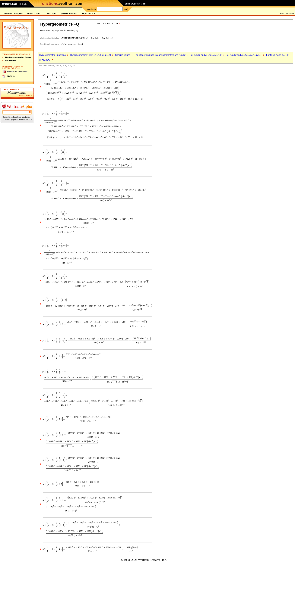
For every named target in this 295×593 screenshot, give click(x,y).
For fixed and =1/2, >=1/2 (205, 55)
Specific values (122, 55)
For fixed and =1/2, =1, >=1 (244, 55)
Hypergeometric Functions (52, 55)
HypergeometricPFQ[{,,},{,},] (90, 55)
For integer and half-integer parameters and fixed (160, 55)
